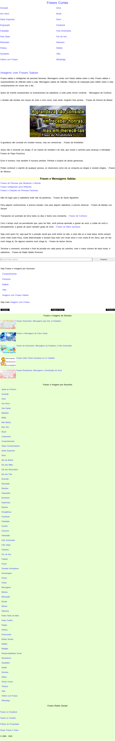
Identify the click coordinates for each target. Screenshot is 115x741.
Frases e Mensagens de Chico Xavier (24, 336)
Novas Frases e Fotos (9, 730)
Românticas (6, 658)
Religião (5, 649)
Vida (58, 54)
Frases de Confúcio (78, 216)
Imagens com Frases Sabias (19, 72)
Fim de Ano (61, 36)
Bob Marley (6, 422)
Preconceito (6, 634)
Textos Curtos (7, 682)
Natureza (60, 42)
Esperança (6, 503)
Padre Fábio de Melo (10, 616)
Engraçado (5, 25)
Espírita (5, 507)
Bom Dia (5, 427)
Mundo (4, 601)
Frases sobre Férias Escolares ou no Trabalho (27, 361)
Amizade (4, 8)
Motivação (4, 42)
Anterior (5, 310)
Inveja (4, 583)
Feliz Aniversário (63, 31)
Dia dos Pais (7, 474)
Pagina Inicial (57, 310)
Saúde (4, 667)
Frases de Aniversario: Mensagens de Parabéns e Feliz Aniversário (36, 349)
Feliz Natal (5, 36)
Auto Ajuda (6, 408)
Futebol (5, 559)
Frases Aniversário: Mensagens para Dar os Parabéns (30, 324)
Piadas (4, 625)
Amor (58, 8)
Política (3, 48)
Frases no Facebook (8, 712)
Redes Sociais (7, 639)
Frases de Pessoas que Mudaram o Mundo (21, 183)
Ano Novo (4, 14)
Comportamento (8, 441)
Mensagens (6, 587)
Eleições (5, 488)
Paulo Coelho (7, 620)
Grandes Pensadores (10, 568)
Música (4, 606)
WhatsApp (60, 59)
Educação (6, 484)
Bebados (5, 413)
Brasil (58, 14)
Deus (58, 19)
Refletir (59, 48)
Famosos (5, 531)
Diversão (5, 479)
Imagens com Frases (20, 302)
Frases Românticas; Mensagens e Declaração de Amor (31, 373)
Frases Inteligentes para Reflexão (16, 187)
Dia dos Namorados (10, 470)
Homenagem (7, 573)
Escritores (6, 498)
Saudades (4, 54)
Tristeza (5, 686)
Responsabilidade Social (11, 653)
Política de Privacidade (9, 724)
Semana (5, 672)
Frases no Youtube (8, 718)
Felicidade (6, 536)
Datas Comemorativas (11, 446)
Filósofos (5, 550)
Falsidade (4, 31)
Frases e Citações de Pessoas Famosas (19, 190)
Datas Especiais (7, 19)
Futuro (4, 564)
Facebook (60, 25)
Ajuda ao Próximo (9, 389)
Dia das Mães (7, 465)
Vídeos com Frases (9, 59)
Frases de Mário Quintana (68, 227)
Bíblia (4, 418)
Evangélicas (6, 512)
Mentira (5, 592)
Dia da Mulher (7, 460)
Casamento (6, 437)
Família (4, 526)
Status (4, 677)
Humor (4, 578)
